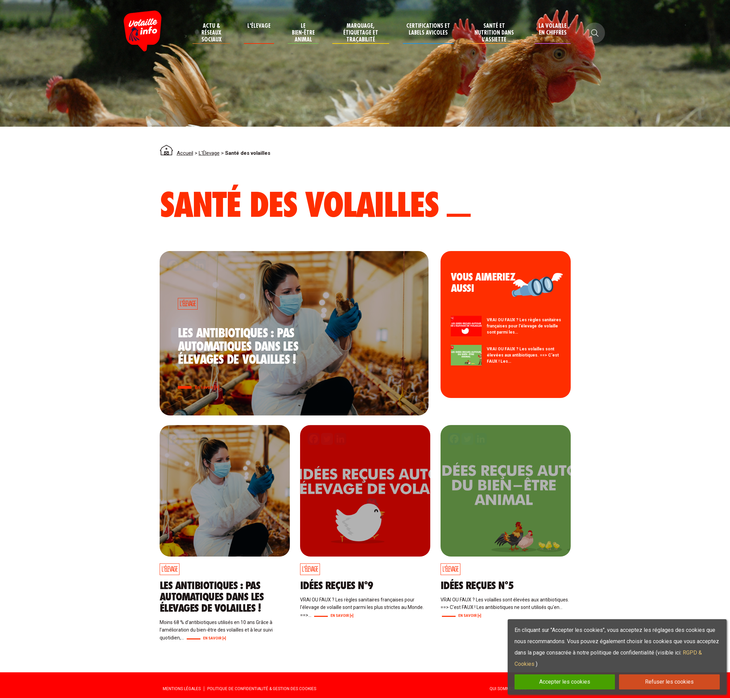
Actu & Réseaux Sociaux (211, 32)
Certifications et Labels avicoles (428, 29)
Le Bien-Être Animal (303, 32)
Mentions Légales (182, 688)
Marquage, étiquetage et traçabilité (360, 32)
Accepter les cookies (564, 681)
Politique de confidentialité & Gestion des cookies (261, 688)
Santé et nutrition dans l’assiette (494, 32)
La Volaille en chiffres (553, 29)
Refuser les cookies (669, 681)
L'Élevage (259, 26)
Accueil (185, 153)
